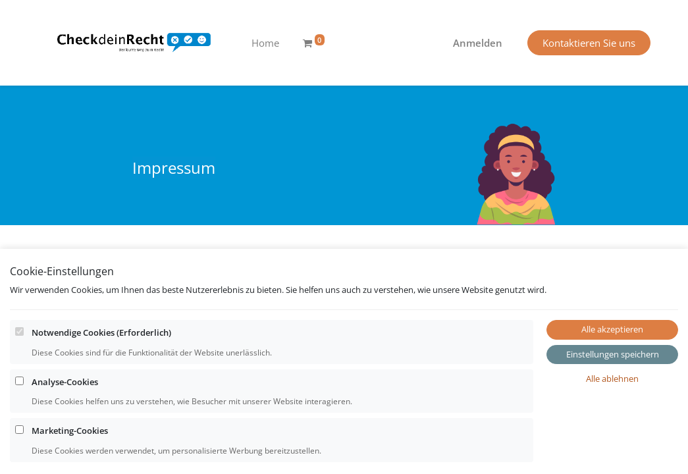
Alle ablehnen (612, 422)
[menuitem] (265, 43)
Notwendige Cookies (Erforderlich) (101, 376)
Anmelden (477, 42)
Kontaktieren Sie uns (588, 42)
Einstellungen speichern (612, 398)
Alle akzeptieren (612, 373)
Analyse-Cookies (65, 425)
